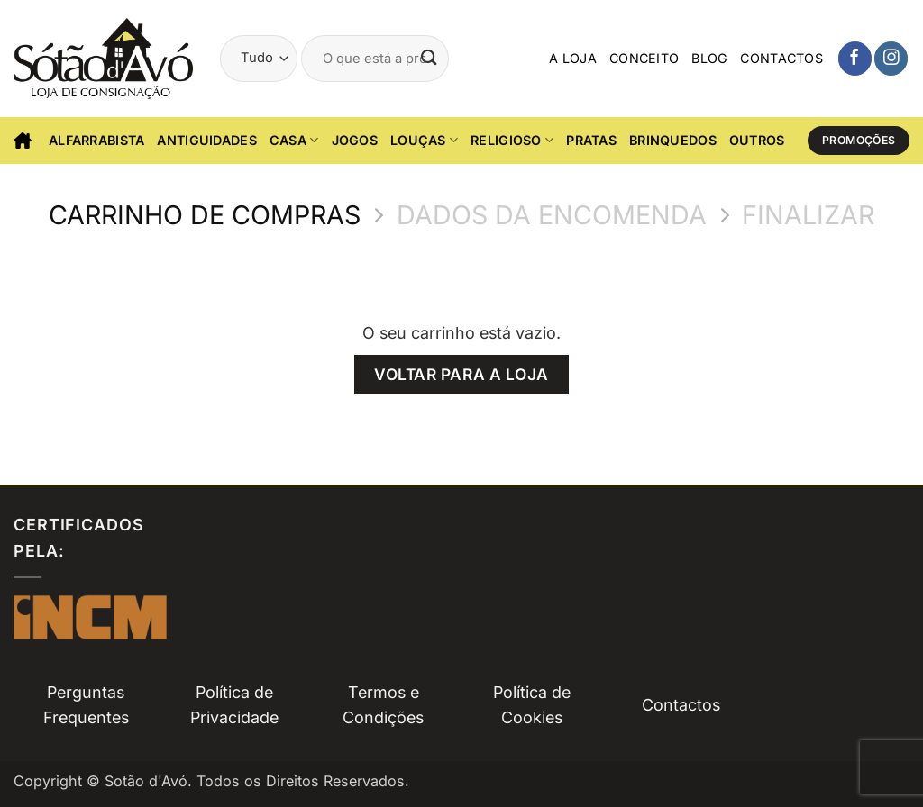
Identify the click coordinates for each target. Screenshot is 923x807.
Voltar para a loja (461, 374)
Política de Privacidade (234, 705)
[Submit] (430, 58)
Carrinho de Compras (205, 215)
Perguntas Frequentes (86, 705)
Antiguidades (206, 140)
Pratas (591, 140)
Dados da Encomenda (552, 215)
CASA (294, 140)
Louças (424, 140)
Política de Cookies (532, 705)
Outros (757, 140)
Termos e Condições (383, 705)
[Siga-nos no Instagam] (891, 58)
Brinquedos (673, 140)
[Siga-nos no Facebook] (855, 58)
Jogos (355, 140)
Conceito (644, 58)
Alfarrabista (96, 140)
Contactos (781, 58)
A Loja (573, 58)
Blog (709, 58)
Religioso (512, 140)
